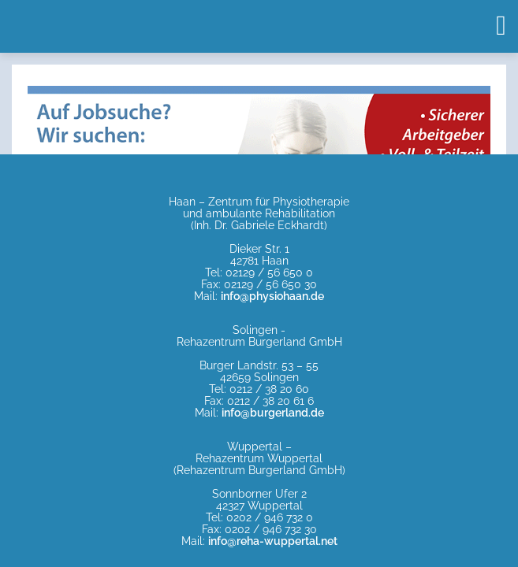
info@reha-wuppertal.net (272, 541)
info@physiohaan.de (272, 296)
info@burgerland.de (273, 412)
